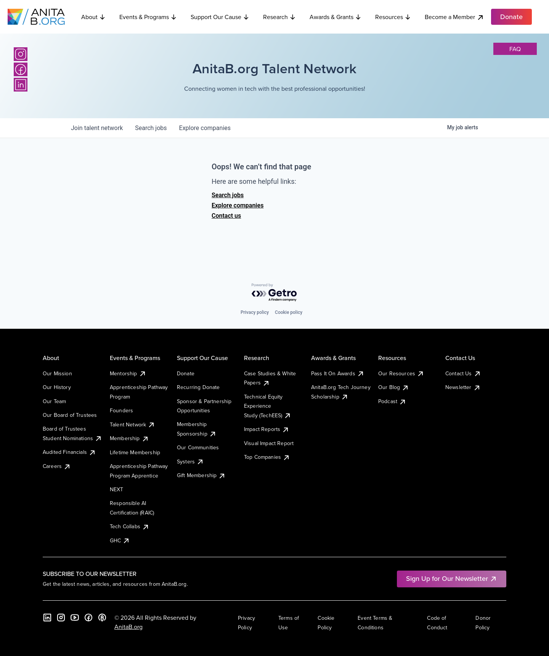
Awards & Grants (335, 17)
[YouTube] (74, 617)
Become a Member (454, 17)
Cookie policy (288, 312)
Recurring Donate (198, 387)
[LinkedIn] (20, 85)
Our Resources (401, 373)
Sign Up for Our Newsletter (451, 578)
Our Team (54, 401)
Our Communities (198, 447)
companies (205, 128)
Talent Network (132, 424)
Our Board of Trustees (70, 415)
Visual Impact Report (269, 443)
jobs (151, 128)
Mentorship (128, 373)
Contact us (226, 215)
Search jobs (228, 195)
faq (515, 49)
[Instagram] (20, 54)
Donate (185, 373)
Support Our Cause (220, 17)
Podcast (392, 401)
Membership (129, 438)
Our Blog (393, 387)
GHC (120, 540)
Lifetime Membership (135, 452)
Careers (57, 466)
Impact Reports (266, 429)
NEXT (117, 489)
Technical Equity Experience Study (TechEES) (267, 406)
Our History (57, 387)
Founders (121, 410)
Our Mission (57, 373)
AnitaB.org (128, 626)
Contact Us (463, 373)
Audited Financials (69, 452)
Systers (190, 461)
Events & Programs (148, 17)
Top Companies (267, 457)
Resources (393, 17)
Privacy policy (255, 312)
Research (279, 17)
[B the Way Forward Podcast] (102, 617)
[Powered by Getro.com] (274, 292)
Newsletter (463, 387)
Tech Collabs (129, 526)
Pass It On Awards (337, 373)
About (93, 17)
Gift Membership (201, 475)
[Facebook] (20, 69)
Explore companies (237, 205)
